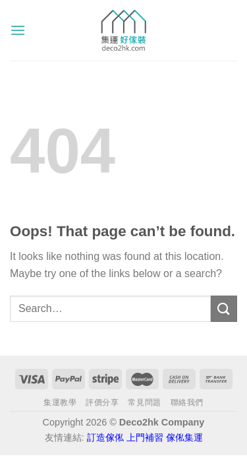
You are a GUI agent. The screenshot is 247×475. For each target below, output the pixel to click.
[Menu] (18, 30)
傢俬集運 (184, 437)
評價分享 (102, 402)
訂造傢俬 (105, 437)
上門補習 (144, 437)
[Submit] (224, 308)
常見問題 (144, 402)
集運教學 (59, 402)
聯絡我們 (187, 402)
